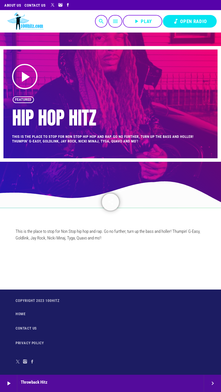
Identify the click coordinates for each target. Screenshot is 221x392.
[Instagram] (60, 5)
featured (23, 100)
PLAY (142, 21)
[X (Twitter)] (52, 5)
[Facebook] (68, 5)
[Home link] (25, 21)
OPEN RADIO (190, 21)
